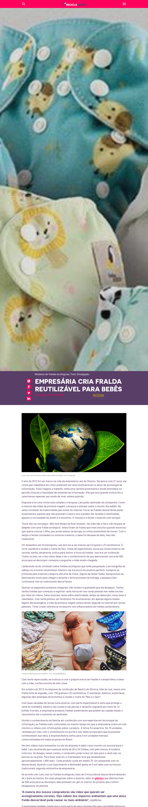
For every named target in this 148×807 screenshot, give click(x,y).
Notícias (98, 395)
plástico (99, 778)
